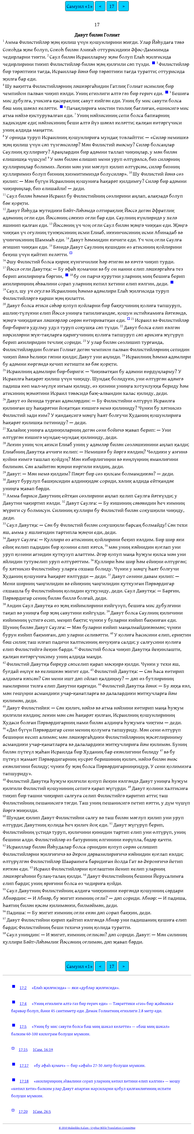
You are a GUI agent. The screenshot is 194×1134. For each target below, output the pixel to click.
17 (111, 6)
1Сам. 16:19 (43, 1049)
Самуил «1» (79, 6)
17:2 (23, 987)
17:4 (23, 1003)
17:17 (24, 1065)
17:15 (23, 1049)
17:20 (23, 1111)
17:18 (24, 1081)
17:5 (23, 1026)
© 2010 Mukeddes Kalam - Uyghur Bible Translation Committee (97, 1127)
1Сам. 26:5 (42, 1111)
